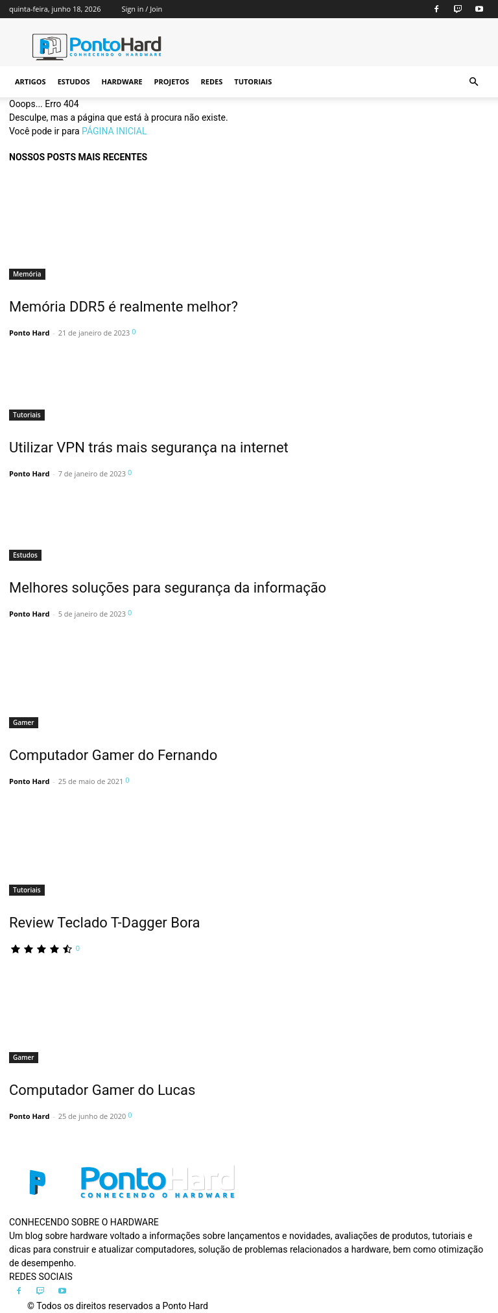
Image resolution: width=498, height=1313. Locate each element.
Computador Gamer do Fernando (113, 755)
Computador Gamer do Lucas (102, 1090)
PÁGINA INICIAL (114, 131)
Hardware (122, 81)
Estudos (74, 81)
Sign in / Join (141, 9)
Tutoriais (253, 81)
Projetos (171, 81)
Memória (27, 273)
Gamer (23, 722)
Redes (212, 81)
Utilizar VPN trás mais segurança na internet (149, 447)
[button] (473, 82)
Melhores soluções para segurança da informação (167, 588)
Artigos (30, 81)
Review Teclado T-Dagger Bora (104, 922)
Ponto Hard (29, 332)
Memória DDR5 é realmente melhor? (123, 307)
